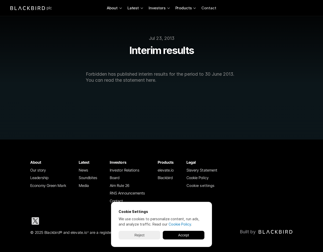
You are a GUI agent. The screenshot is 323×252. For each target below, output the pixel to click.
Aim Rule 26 (119, 185)
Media (84, 185)
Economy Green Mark (48, 185)
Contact (208, 8)
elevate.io (166, 170)
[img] (275, 232)
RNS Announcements (127, 193)
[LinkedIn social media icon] (51, 221)
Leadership (39, 177)
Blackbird (165, 177)
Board (115, 177)
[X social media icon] (35, 221)
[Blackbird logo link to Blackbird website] (266, 232)
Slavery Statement (202, 170)
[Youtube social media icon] (100, 221)
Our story (38, 170)
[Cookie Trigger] (200, 186)
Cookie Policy (197, 177)
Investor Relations (124, 170)
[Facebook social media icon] (84, 221)
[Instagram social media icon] (68, 221)
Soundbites (88, 177)
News (83, 170)
